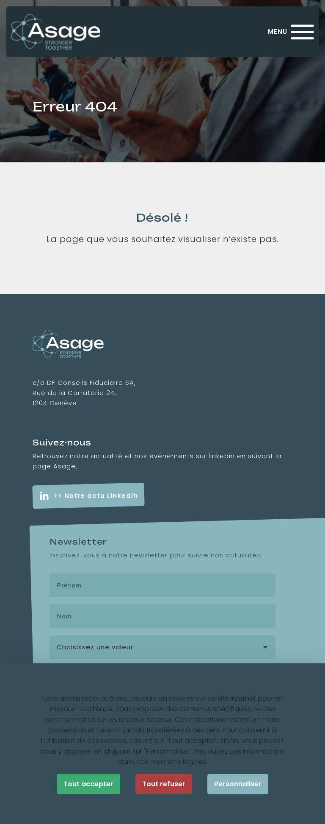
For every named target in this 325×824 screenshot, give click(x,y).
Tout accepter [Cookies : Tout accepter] (88, 784)
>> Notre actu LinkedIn (96, 495)
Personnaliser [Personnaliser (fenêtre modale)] (238, 784)
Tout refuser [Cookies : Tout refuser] (163, 784)
